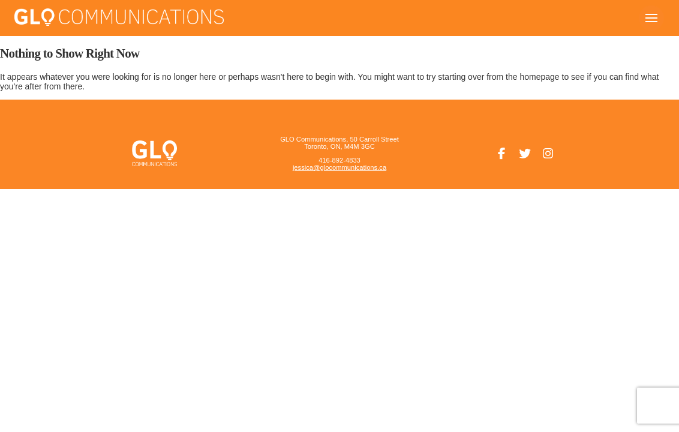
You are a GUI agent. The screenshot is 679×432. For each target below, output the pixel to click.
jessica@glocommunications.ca (339, 167)
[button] (651, 18)
